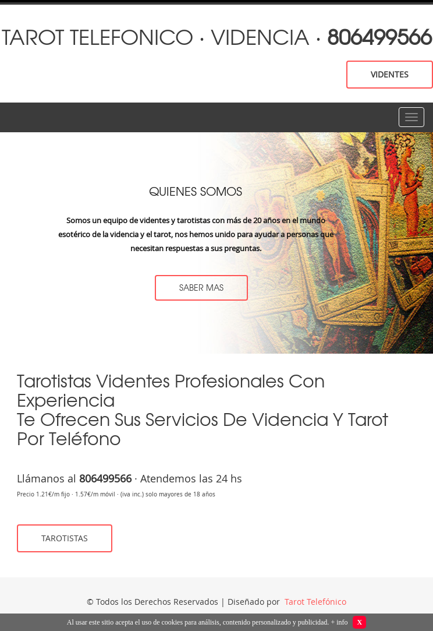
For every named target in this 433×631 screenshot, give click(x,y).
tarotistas (64, 538)
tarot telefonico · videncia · (217, 35)
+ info (339, 622)
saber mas (201, 287)
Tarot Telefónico (314, 601)
